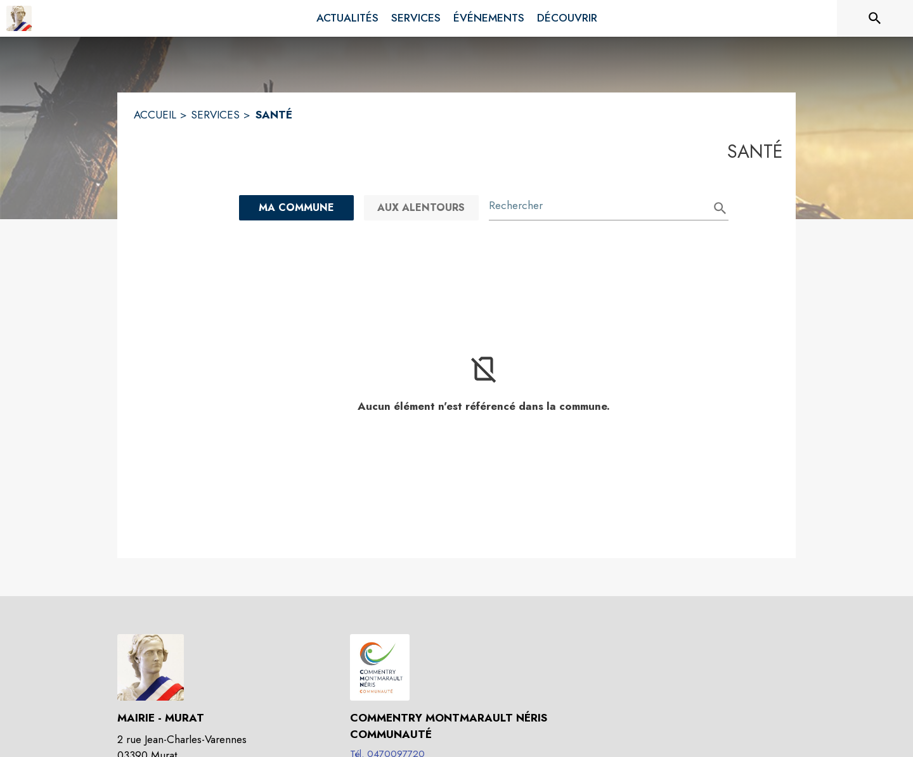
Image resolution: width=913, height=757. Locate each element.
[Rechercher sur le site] (875, 18)
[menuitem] (347, 18)
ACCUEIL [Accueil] (155, 114)
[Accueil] (19, 18)
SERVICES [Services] (215, 114)
